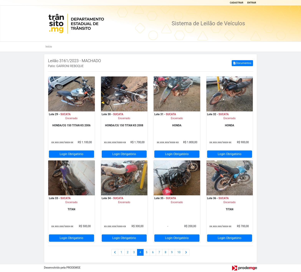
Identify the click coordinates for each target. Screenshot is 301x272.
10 (178, 252)
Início (48, 46)
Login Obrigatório (71, 154)
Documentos (242, 63)
